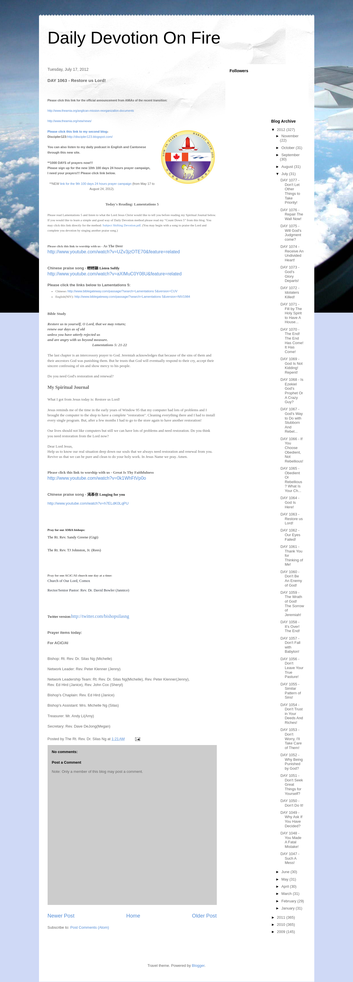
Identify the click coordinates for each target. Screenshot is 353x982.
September (290, 155)
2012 (281, 130)
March (287, 893)
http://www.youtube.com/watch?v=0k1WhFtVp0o (97, 478)
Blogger (198, 965)
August (287, 166)
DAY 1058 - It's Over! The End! (290, 626)
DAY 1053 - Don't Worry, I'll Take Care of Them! (291, 739)
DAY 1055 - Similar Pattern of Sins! (290, 691)
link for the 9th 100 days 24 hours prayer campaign (96, 183)
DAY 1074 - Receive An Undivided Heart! (292, 253)
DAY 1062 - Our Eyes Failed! (290, 534)
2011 (281, 917)
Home (133, 916)
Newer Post (61, 916)
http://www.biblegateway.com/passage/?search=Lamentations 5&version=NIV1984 (132, 296)
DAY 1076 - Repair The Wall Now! (291, 214)
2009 (281, 932)
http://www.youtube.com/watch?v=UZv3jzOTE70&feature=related (114, 251)
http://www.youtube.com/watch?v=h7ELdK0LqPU (88, 503)
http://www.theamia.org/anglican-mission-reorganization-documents (91, 110)
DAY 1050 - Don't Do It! (291, 803)
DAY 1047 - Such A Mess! (289, 858)
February (289, 901)
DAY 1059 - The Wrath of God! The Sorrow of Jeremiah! (292, 603)
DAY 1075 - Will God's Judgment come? (290, 233)
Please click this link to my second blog (77, 131)
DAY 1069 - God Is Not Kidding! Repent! (291, 366)
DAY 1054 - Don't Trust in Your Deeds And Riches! (291, 714)
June (285, 872)
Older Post (204, 916)
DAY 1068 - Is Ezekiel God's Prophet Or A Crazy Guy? (291, 390)
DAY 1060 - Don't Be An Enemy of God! (291, 578)
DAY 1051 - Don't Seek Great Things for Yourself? (291, 784)
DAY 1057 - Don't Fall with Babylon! (290, 645)
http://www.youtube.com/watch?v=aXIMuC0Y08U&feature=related (115, 273)
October (288, 148)
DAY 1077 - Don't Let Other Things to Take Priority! (290, 191)
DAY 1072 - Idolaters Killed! (289, 292)
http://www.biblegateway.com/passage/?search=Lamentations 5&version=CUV (122, 291)
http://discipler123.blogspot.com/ (89, 136)
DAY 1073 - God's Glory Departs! (289, 274)
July (285, 174)
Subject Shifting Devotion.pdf (122, 225)
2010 (281, 924)
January (288, 908)
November (290, 136)
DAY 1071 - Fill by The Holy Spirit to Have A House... (291, 313)
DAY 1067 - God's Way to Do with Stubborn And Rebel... (291, 420)
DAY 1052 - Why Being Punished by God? (291, 762)
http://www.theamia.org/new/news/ (70, 121)
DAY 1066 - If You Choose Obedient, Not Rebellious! (291, 450)
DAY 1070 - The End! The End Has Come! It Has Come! (291, 340)
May (285, 879)
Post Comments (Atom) (89, 927)
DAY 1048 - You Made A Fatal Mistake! (290, 840)
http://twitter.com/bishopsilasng (100, 616)
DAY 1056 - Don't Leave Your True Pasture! (291, 668)
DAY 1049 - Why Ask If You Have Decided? (291, 819)
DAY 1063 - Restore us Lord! (291, 518)
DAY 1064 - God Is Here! (289, 502)
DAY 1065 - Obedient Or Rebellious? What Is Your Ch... (291, 479)
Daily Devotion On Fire (134, 37)
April (285, 886)
